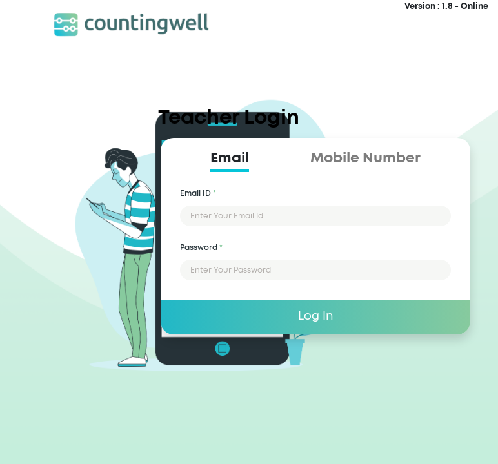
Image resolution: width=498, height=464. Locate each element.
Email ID (198, 193)
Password (201, 247)
